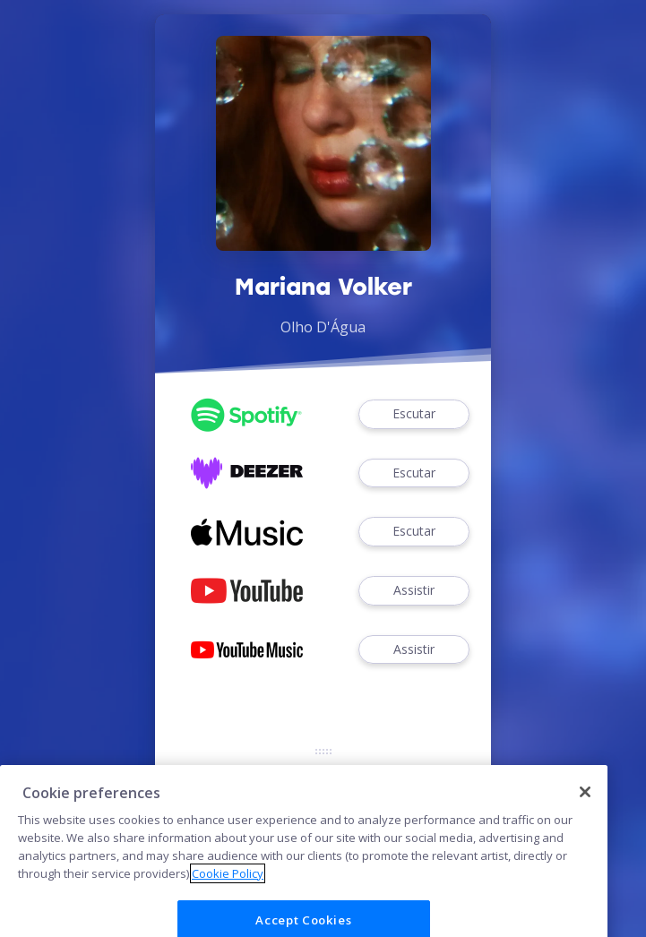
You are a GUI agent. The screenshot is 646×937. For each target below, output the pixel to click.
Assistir (414, 591)
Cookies (323, 775)
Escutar (414, 414)
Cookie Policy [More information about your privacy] (227, 895)
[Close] (585, 814)
